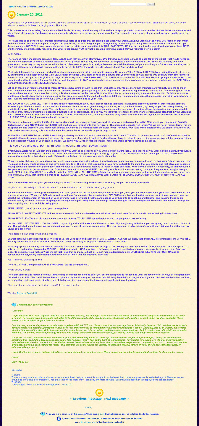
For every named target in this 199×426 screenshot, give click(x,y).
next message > (116, 398)
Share (88, 407)
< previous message (86, 398)
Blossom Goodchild (27, 293)
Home (12, 7)
